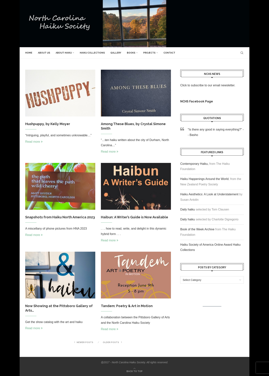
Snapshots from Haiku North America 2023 (60, 217)
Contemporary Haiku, (194, 163)
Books (131, 52)
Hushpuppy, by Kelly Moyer (47, 124)
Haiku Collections (92, 52)
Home (28, 52)
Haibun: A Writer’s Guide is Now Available (134, 217)
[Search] (242, 52)
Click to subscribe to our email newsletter (207, 85)
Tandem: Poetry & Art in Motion (127, 306)
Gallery (115, 52)
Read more (34, 141)
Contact (169, 52)
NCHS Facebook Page (196, 101)
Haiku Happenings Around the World (204, 179)
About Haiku (64, 52)
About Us (44, 52)
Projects (149, 52)
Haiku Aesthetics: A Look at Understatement (209, 194)
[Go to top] (134, 371)
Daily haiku (187, 209)
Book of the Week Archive (197, 229)
